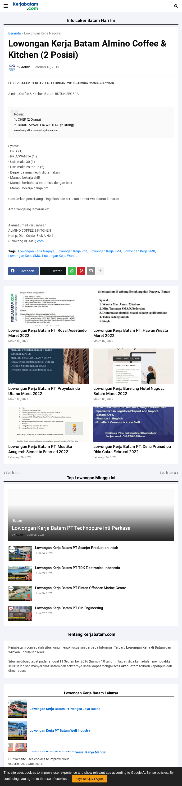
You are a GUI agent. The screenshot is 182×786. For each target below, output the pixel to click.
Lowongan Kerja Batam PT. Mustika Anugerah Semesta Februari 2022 (40, 449)
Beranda (14, 33)
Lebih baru (14, 473)
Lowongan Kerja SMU (24, 255)
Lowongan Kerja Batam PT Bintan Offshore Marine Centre (80, 588)
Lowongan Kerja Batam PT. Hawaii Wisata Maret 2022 (130, 333)
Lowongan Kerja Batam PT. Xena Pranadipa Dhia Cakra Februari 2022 (132, 449)
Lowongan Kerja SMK (139, 251)
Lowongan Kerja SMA (105, 251)
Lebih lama (168, 473)
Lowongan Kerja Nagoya (42, 33)
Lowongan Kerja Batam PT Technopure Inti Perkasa (71, 528)
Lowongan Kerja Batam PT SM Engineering (69, 608)
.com (40, 241)
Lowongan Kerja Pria (72, 251)
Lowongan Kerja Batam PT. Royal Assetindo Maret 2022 (47, 333)
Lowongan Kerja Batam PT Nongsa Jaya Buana (65, 709)
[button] (6, 6)
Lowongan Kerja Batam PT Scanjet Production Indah (76, 548)
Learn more (34, 763)
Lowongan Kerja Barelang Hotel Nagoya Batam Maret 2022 (128, 391)
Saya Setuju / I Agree (90, 779)
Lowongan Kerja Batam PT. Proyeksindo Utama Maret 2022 (44, 391)
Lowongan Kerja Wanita (59, 255)
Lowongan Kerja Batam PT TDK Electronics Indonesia (77, 568)
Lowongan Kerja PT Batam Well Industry (60, 730)
